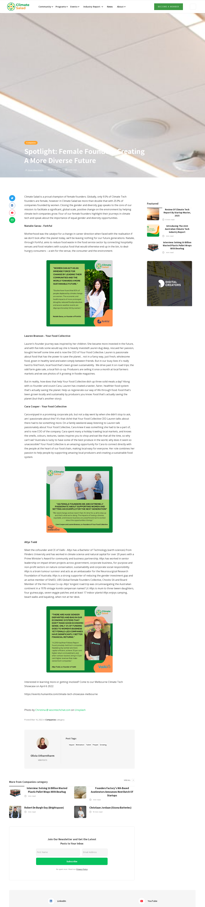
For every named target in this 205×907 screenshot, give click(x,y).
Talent (88, 745)
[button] (45, 7)
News (109, 6)
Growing (103, 745)
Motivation (80, 745)
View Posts (42, 760)
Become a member (168, 6)
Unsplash (80, 710)
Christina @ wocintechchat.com (52, 710)
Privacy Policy (82, 869)
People (95, 745)
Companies (31, 142)
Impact (71, 745)
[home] (19, 6)
